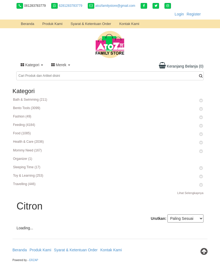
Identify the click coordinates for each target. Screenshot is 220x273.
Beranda (27, 24)
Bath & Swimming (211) (30, 99)
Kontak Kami (129, 24)
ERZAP (33, 260)
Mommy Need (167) (27, 150)
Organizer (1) (22, 159)
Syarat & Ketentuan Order (91, 24)
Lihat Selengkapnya (190, 193)
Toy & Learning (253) (28, 175)
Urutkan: (159, 218)
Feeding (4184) (24, 125)
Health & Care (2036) (28, 142)
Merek (60, 65)
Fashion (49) (22, 116)
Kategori (32, 65)
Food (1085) (22, 133)
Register (194, 14)
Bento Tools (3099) (26, 108)
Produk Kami (52, 24)
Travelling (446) (24, 184)
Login (179, 14)
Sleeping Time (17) (26, 167)
